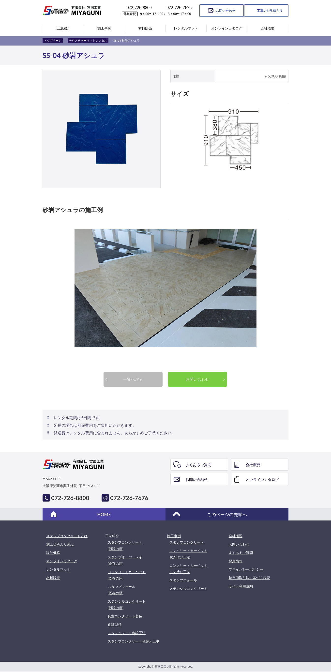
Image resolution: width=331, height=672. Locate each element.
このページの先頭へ (227, 514)
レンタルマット (58, 569)
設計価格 (53, 552)
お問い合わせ (197, 379)
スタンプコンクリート (186, 542)
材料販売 (53, 578)
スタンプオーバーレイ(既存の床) (125, 560)
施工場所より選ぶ (60, 544)
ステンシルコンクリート (188, 588)
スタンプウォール (183, 580)
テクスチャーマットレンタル (88, 40)
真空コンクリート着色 (125, 616)
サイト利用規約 (241, 586)
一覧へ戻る (133, 379)
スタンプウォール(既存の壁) (121, 589)
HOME (104, 514)
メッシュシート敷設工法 (127, 633)
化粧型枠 (114, 624)
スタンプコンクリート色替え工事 (133, 641)
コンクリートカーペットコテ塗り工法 (188, 568)
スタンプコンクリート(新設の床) (125, 545)
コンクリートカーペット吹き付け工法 (188, 554)
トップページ (52, 40)
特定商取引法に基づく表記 (249, 578)
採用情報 (235, 561)
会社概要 (253, 464)
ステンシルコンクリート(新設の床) (127, 604)
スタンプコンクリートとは (67, 536)
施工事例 (174, 536)
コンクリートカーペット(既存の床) (127, 575)
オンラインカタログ (262, 479)
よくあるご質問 (198, 464)
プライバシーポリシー (246, 569)
